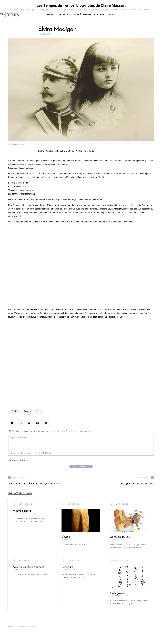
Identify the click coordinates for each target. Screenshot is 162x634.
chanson (27, 411)
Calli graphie (118, 593)
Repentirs (67, 567)
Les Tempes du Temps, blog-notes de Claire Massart (81, 5)
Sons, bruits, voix (120, 537)
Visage (66, 537)
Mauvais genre (22, 510)
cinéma (15, 411)
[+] (46, 453)
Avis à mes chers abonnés (28, 567)
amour (38, 411)
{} (43, 453)
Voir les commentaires (81, 466)
